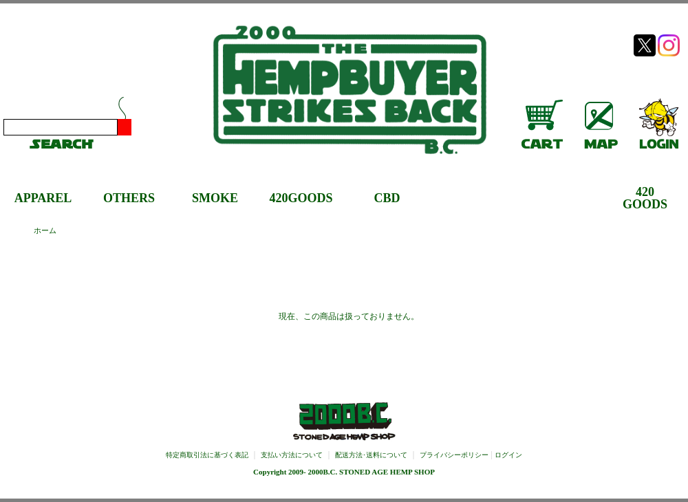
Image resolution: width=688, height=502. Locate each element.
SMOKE (215, 198)
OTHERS (129, 198)
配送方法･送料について (371, 455)
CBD (387, 198)
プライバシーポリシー (454, 455)
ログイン (508, 455)
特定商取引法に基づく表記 (207, 455)
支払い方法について (292, 455)
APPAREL (43, 198)
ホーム (45, 230)
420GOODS (300, 198)
